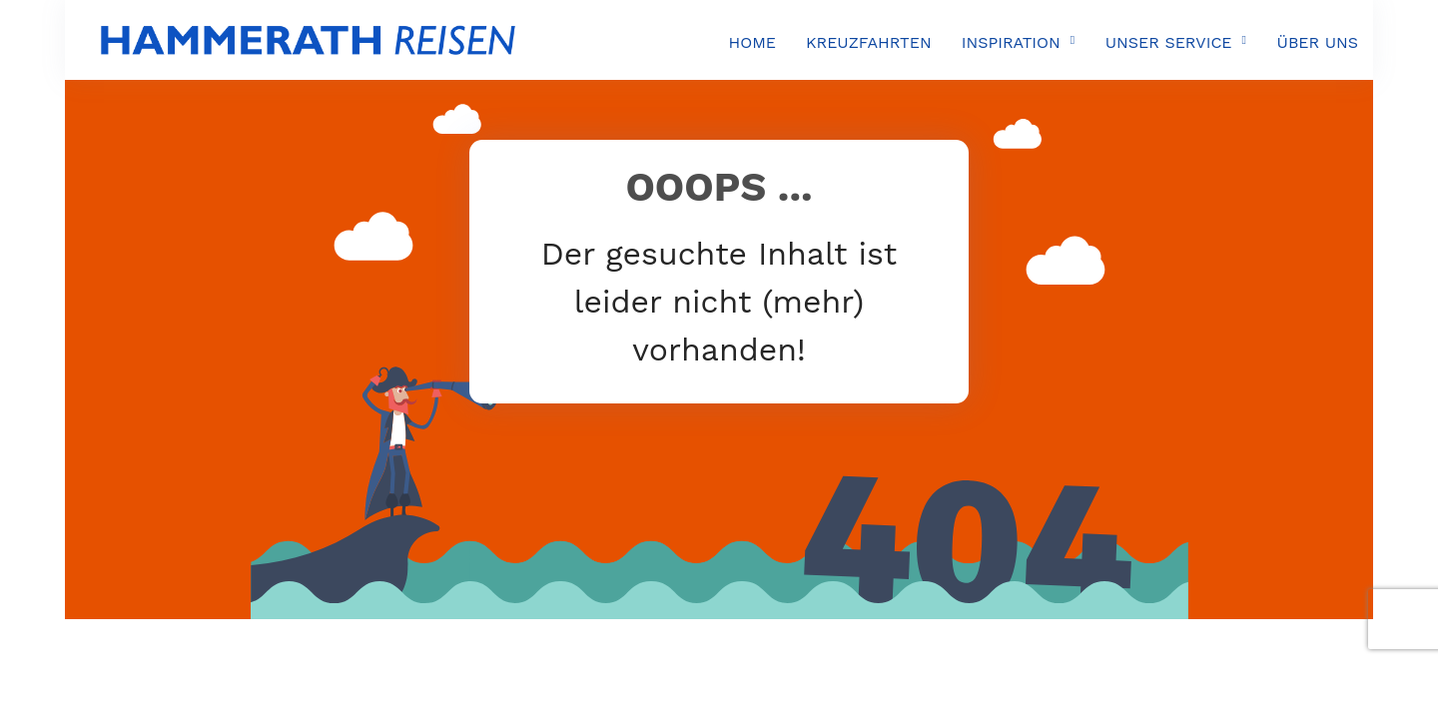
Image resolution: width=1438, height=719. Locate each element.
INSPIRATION (1011, 42)
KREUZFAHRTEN (869, 42)
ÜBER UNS (1317, 42)
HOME (752, 42)
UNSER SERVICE (1168, 42)
